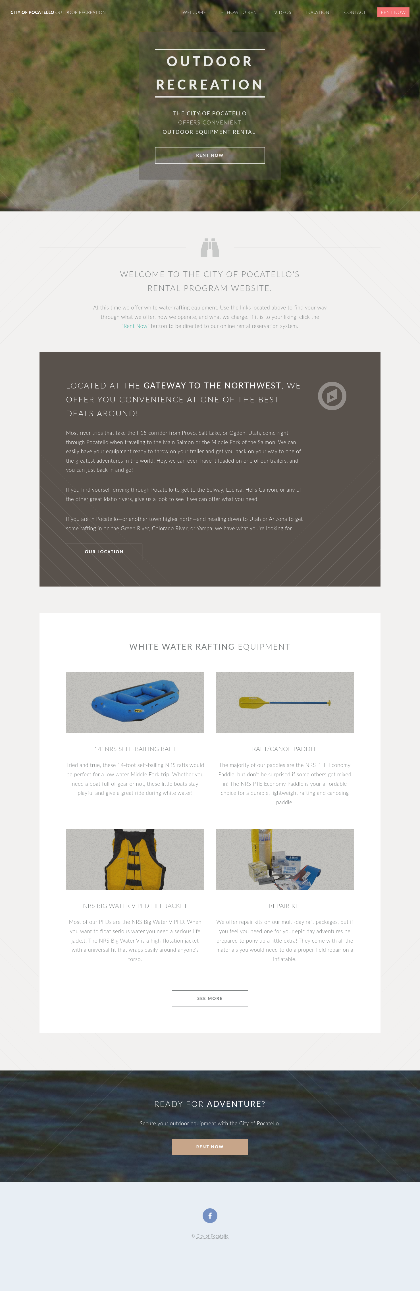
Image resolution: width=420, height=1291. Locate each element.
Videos (283, 12)
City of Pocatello (58, 12)
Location (317, 12)
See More (210, 998)
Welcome (194, 12)
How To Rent (243, 12)
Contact (355, 12)
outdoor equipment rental (209, 132)
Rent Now (393, 12)
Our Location (104, 551)
